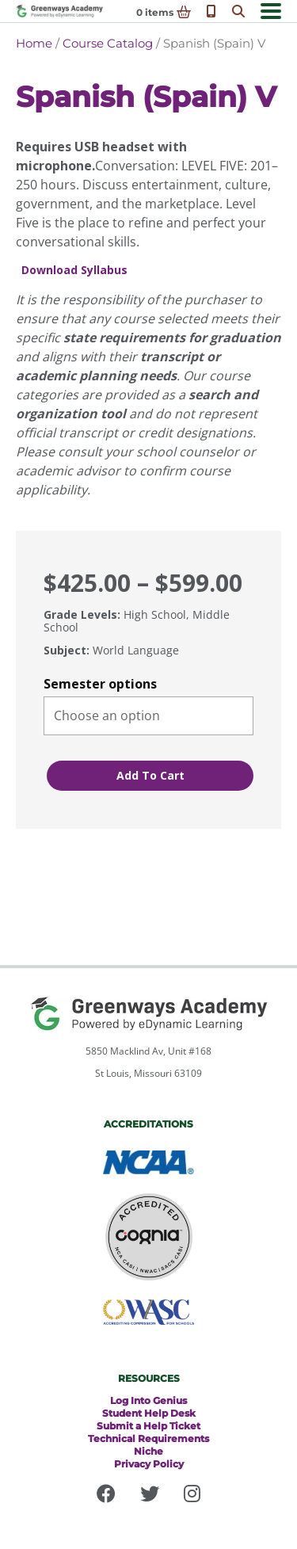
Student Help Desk (149, 1413)
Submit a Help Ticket (148, 1426)
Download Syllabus (74, 270)
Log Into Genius (148, 1400)
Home (34, 43)
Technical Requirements (148, 1438)
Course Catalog (108, 43)
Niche (148, 1451)
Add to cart (150, 775)
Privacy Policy (149, 1464)
